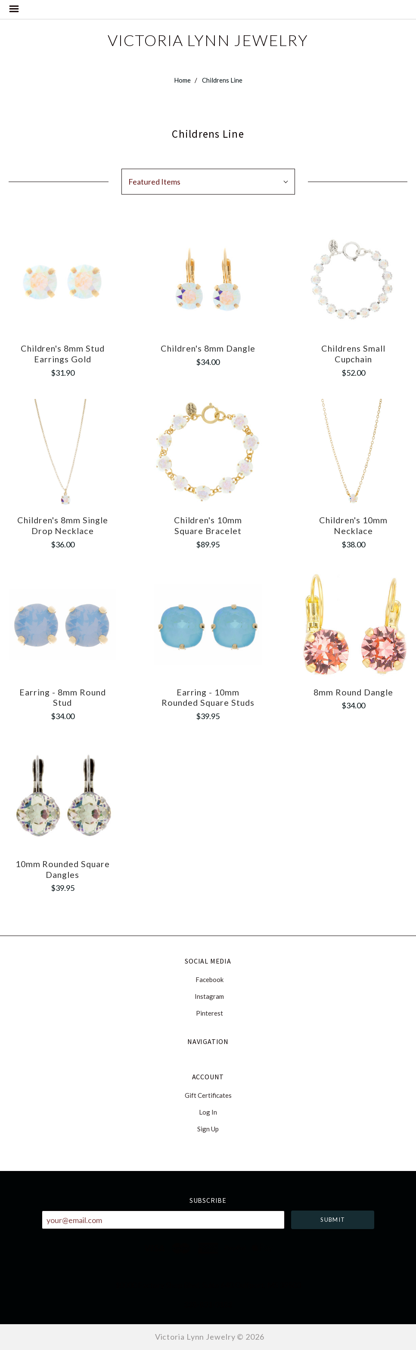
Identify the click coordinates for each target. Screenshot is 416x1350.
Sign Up (208, 1128)
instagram (208, 996)
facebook (208, 979)
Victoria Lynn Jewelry (208, 40)
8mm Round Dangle (353, 692)
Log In (208, 1112)
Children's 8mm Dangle (208, 348)
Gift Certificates (208, 1095)
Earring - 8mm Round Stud (62, 697)
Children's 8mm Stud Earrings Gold (63, 353)
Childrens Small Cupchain (353, 353)
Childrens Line (222, 80)
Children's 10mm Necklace (353, 525)
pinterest (208, 1012)
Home (182, 80)
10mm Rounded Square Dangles (63, 869)
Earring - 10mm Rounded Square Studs (208, 697)
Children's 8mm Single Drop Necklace (62, 525)
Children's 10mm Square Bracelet (208, 525)
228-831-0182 (208, 1304)
